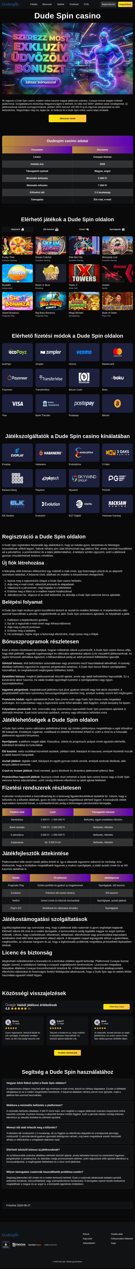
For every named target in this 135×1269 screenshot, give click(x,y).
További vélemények (67, 1054)
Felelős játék (117, 1235)
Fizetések (74, 4)
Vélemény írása (116, 1007)
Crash (84, 229)
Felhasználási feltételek (122, 1239)
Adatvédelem (89, 1244)
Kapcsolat (87, 1239)
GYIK (86, 4)
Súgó (113, 1244)
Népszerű (18, 229)
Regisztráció (125, 4)
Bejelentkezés (108, 4)
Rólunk (86, 1235)
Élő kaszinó (51, 229)
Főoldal (33, 4)
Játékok (60, 4)
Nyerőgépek (117, 229)
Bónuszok (47, 4)
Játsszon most (67, 118)
